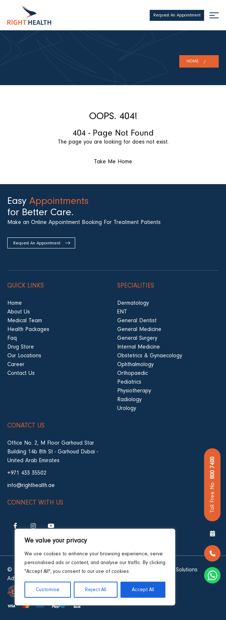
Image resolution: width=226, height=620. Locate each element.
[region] (95, 567)
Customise (48, 590)
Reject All (95, 590)
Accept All (143, 590)
